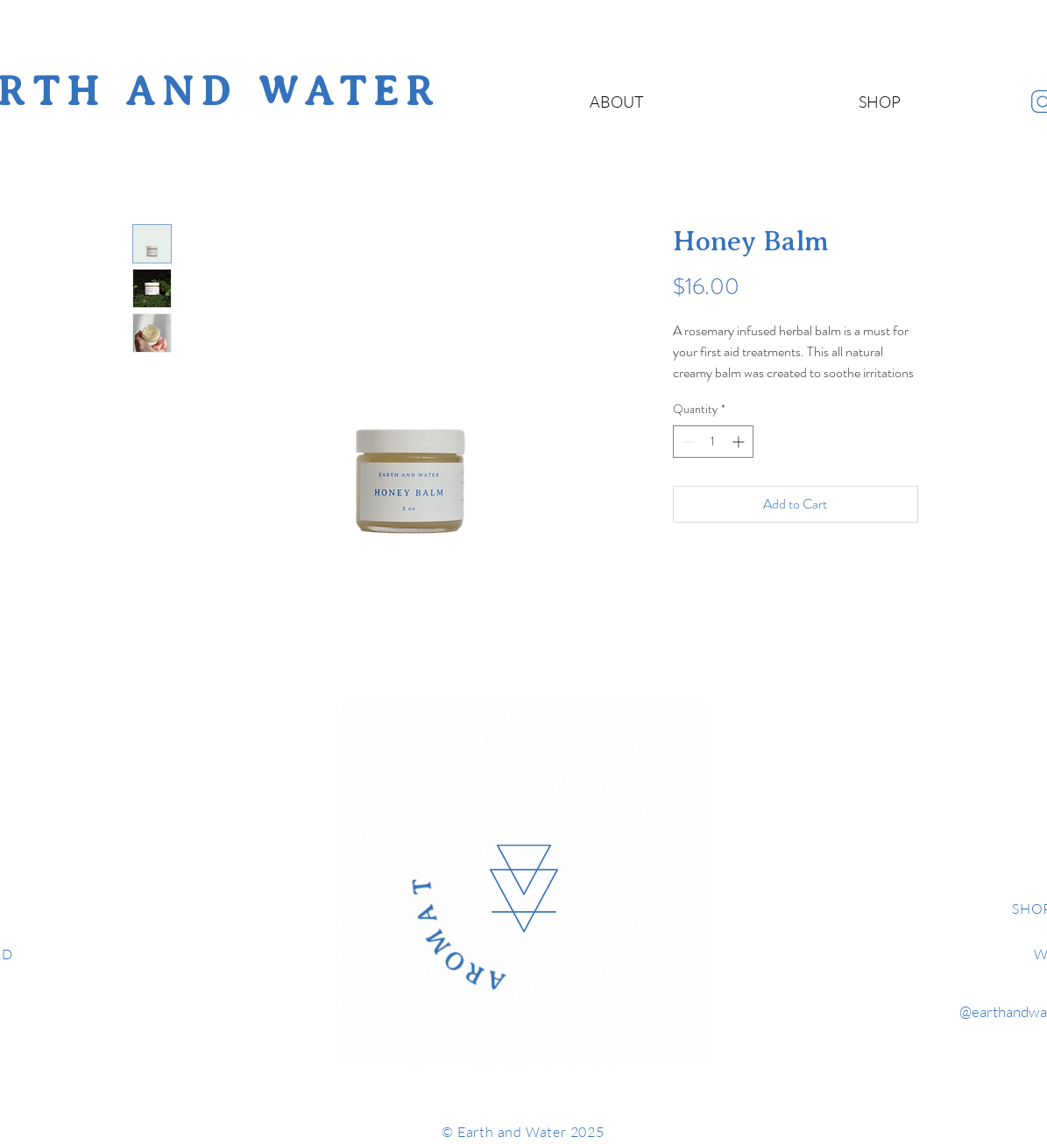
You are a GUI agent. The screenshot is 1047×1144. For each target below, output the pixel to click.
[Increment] (740, 441)
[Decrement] (686, 441)
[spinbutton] (713, 441)
